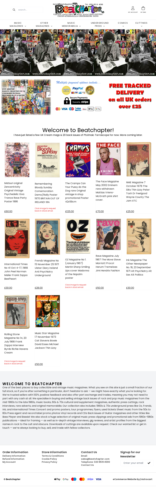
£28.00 (39, 288)
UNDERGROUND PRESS (100, 24)
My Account (9, 461)
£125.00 (69, 211)
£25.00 (130, 211)
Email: (95, 457)
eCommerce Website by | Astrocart (132, 479)
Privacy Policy (49, 461)
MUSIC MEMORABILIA (71, 24)
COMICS (123, 24)
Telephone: (95, 461)
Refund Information (13, 458)
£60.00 (8, 211)
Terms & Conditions (53, 455)
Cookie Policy (49, 458)
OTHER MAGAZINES (44, 24)
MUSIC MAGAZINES (18, 24)
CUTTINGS (141, 24)
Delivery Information (13, 455)
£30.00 (8, 288)
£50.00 (100, 288)
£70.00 (100, 211)
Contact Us (87, 465)
